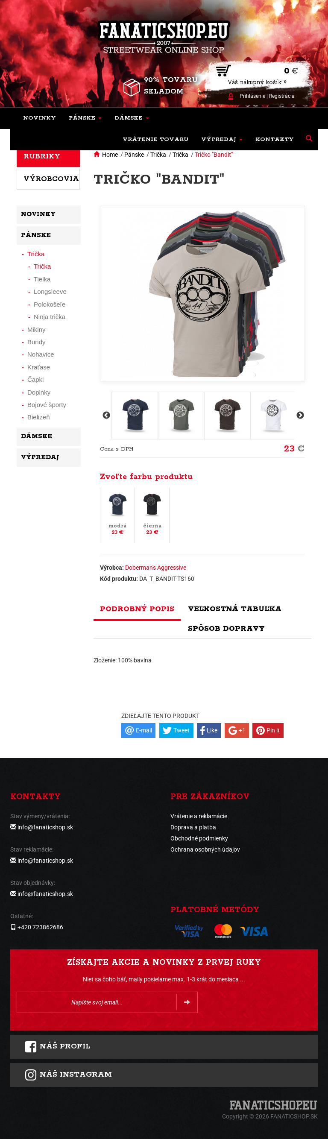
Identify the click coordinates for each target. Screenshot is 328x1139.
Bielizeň (38, 417)
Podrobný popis (137, 609)
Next (299, 415)
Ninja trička (49, 316)
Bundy (36, 342)
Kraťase (38, 367)
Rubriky (41, 156)
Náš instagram (68, 1075)
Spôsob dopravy (226, 628)
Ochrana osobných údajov (205, 849)
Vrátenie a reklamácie (198, 816)
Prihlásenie (252, 96)
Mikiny (36, 329)
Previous (105, 415)
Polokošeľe (49, 304)
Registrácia (282, 96)
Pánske (134, 154)
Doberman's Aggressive (155, 567)
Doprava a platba (193, 827)
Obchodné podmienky (199, 838)
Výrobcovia (51, 179)
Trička (158, 154)
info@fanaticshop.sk (45, 827)
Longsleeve (50, 291)
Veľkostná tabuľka (234, 609)
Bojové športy (46, 404)
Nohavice (40, 354)
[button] (85, 118)
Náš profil (57, 1046)
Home (110, 154)
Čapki (35, 379)
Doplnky (38, 392)
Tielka (42, 279)
